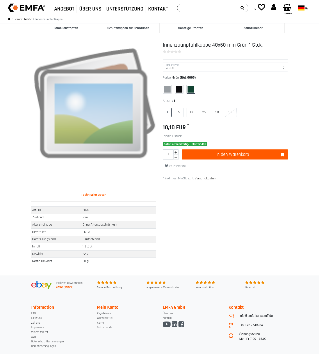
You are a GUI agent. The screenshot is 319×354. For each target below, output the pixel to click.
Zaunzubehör (23, 19)
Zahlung (36, 322)
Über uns (168, 313)
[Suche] (242, 8)
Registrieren (104, 313)
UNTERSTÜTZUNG (124, 8)
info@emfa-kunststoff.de (256, 315)
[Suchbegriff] (207, 8)
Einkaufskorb (104, 327)
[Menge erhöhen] (176, 151)
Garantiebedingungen (43, 346)
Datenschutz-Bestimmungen (47, 341)
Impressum (37, 327)
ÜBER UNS (90, 8)
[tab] (93, 195)
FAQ (33, 313)
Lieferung (36, 318)
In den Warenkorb (250, 154)
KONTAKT (158, 8)
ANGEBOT (64, 8)
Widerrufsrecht (39, 332)
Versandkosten (205, 178)
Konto (100, 322)
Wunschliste (175, 166)
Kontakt (167, 318)
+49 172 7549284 (251, 325)
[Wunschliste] (259, 8)
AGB (33, 336)
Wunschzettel (105, 318)
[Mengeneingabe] (168, 154)
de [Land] (303, 8)
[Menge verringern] (176, 156)
